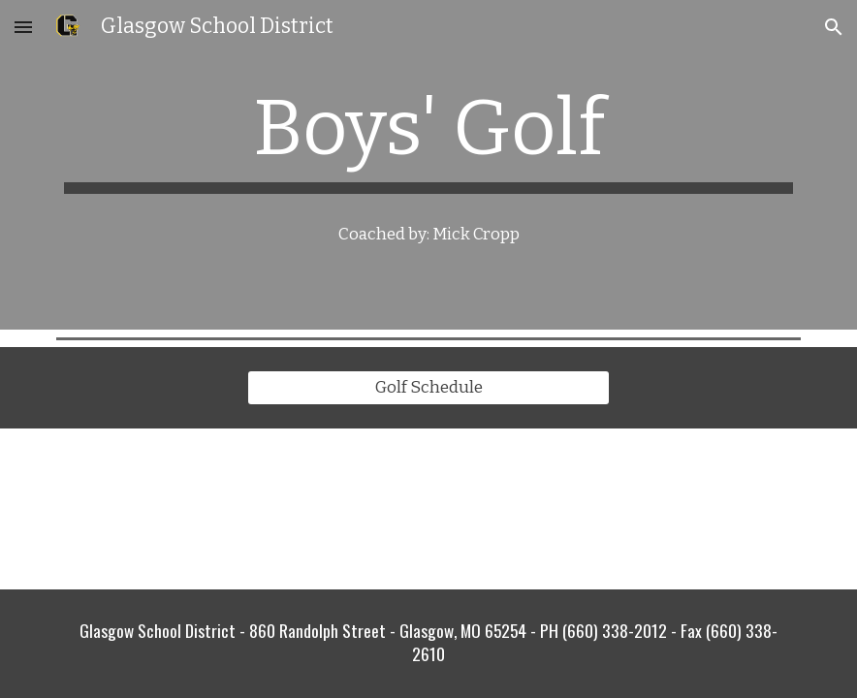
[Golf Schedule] (428, 388)
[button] (23, 26)
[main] (428, 137)
